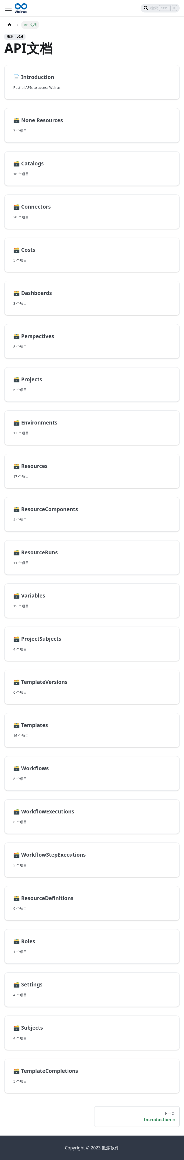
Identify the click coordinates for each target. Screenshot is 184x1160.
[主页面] (9, 25)
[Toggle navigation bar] (8, 8)
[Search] (160, 8)
